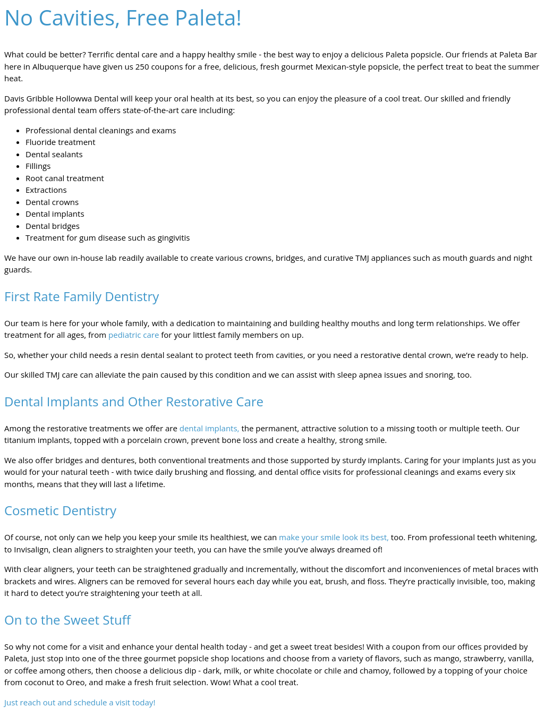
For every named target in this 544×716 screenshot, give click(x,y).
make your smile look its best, (334, 537)
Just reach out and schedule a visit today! (79, 702)
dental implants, (210, 428)
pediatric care (133, 334)
